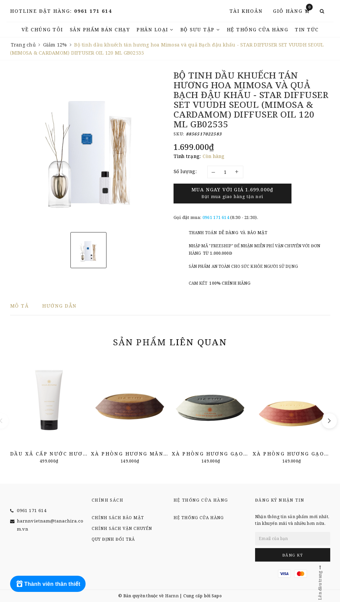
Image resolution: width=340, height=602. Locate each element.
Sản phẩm (170, 342)
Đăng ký (292, 555)
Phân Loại (155, 29)
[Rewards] (48, 584)
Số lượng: (185, 171)
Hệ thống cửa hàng (257, 29)
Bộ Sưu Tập (200, 29)
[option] (88, 148)
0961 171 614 (93, 11)
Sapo (217, 596)
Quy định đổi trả (113, 539)
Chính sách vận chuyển (122, 528)
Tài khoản (246, 11)
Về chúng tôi (42, 29)
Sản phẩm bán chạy (100, 29)
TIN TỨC (307, 29)
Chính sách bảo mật (118, 517)
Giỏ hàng (293, 10)
